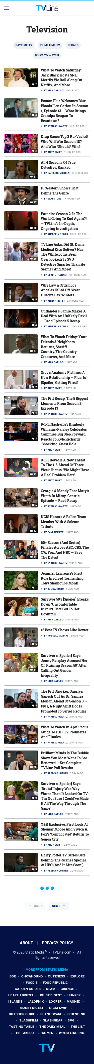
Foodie (31, 982)
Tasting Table (21, 1026)
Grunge (67, 989)
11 (35, 177)
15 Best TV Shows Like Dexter (64, 629)
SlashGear (53, 1020)
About (26, 943)
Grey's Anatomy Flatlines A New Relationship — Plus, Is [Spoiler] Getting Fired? (63, 377)
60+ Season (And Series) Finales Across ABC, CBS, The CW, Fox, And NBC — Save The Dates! (65, 550)
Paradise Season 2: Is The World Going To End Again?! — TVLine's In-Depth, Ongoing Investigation (63, 221)
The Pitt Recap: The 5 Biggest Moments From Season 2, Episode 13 (64, 403)
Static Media (35, 952)
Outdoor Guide (22, 1014)
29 (35, 259)
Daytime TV (24, 45)
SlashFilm (28, 1020)
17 (35, 202)
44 (35, 557)
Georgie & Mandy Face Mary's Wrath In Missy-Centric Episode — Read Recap (65, 495)
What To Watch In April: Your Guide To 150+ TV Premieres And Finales (64, 732)
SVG (71, 1020)
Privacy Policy (57, 943)
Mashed (73, 1001)
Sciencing (76, 1014)
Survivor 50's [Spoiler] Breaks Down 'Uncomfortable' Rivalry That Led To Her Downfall (65, 606)
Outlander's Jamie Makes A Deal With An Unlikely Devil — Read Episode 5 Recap (64, 316)
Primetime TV (50, 45)
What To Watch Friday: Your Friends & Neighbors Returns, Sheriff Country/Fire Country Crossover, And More (64, 346)
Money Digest (32, 1007)
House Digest (50, 995)
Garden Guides (28, 989)
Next (56, 905)
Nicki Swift (59, 1007)
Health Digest (20, 995)
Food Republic (55, 982)
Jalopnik (36, 1001)
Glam (50, 989)
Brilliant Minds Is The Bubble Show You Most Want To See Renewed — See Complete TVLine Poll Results (65, 760)
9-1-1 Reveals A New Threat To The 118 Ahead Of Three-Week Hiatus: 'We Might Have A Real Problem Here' (65, 467)
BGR (13, 976)
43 (35, 531)
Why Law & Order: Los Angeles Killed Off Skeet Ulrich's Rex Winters (60, 290)
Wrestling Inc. (72, 1033)
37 (35, 351)
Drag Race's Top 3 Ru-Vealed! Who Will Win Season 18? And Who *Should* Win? (64, 141)
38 (35, 228)
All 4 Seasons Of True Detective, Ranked (58, 165)
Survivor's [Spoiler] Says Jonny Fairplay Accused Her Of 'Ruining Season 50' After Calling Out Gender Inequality (64, 665)
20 (35, 767)
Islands (15, 1001)
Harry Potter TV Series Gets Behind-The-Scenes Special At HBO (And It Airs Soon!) (63, 860)
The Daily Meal (52, 1026)
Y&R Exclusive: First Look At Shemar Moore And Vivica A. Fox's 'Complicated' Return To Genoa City (65, 832)
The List (78, 1026)
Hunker (73, 995)
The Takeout (25, 1033)
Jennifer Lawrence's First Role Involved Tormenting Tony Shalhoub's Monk (62, 578)
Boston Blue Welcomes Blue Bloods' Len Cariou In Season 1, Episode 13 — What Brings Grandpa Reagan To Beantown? (64, 110)
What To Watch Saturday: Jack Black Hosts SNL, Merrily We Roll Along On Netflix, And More (61, 77)
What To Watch (47, 55)
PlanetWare (51, 1014)
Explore (77, 976)
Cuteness (56, 976)
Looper (55, 1001)
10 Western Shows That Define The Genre (59, 190)
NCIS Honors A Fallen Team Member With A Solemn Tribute (63, 521)
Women (47, 1033)
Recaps (73, 45)
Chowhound (32, 976)
